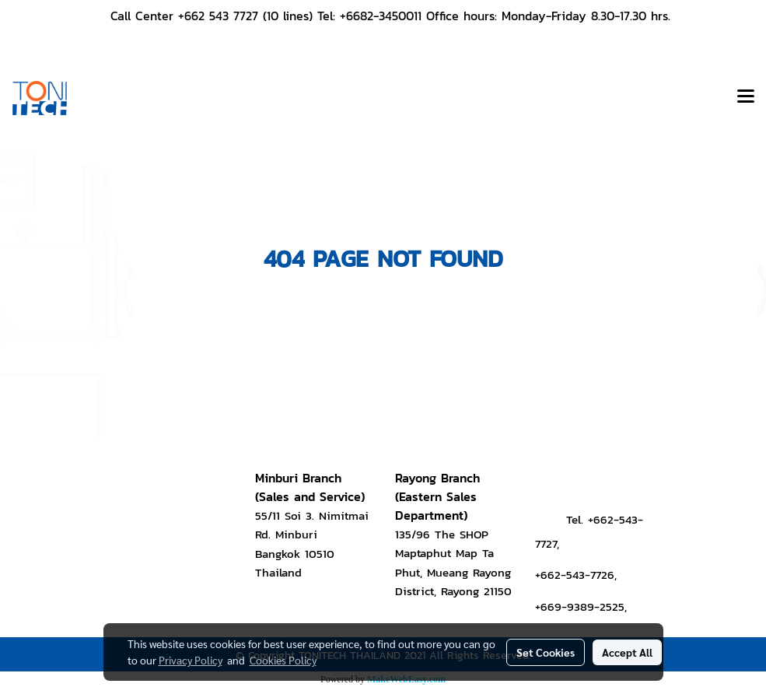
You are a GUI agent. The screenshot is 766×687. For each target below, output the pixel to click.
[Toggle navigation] (746, 98)
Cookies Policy (283, 660)
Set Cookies (545, 652)
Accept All (627, 652)
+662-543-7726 (574, 575)
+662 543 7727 (218, 15)
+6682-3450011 (380, 15)
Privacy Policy (190, 660)
